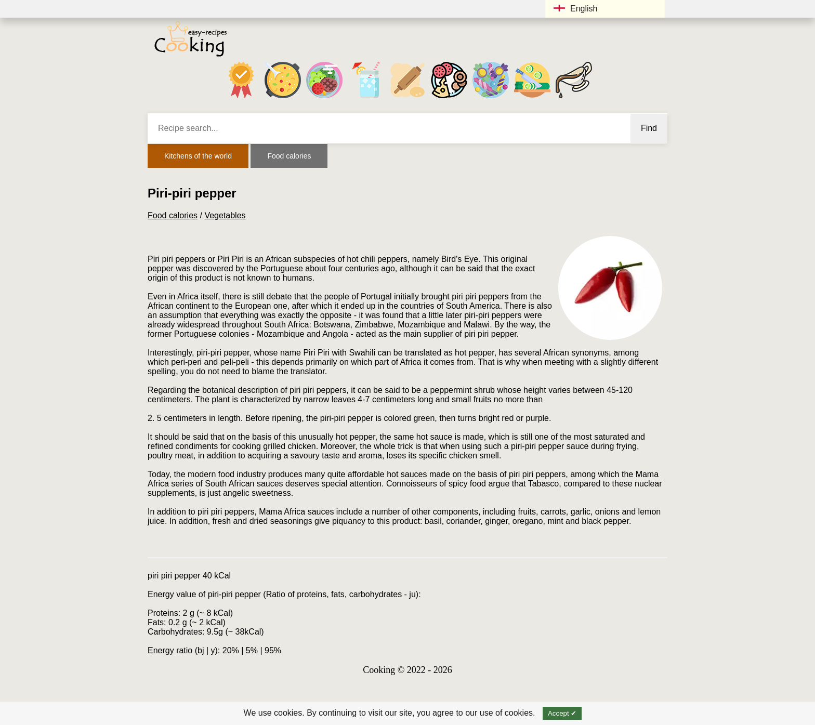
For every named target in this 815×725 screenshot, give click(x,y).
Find (649, 128)
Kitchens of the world (198, 156)
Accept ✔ (562, 713)
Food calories (289, 156)
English (575, 8)
